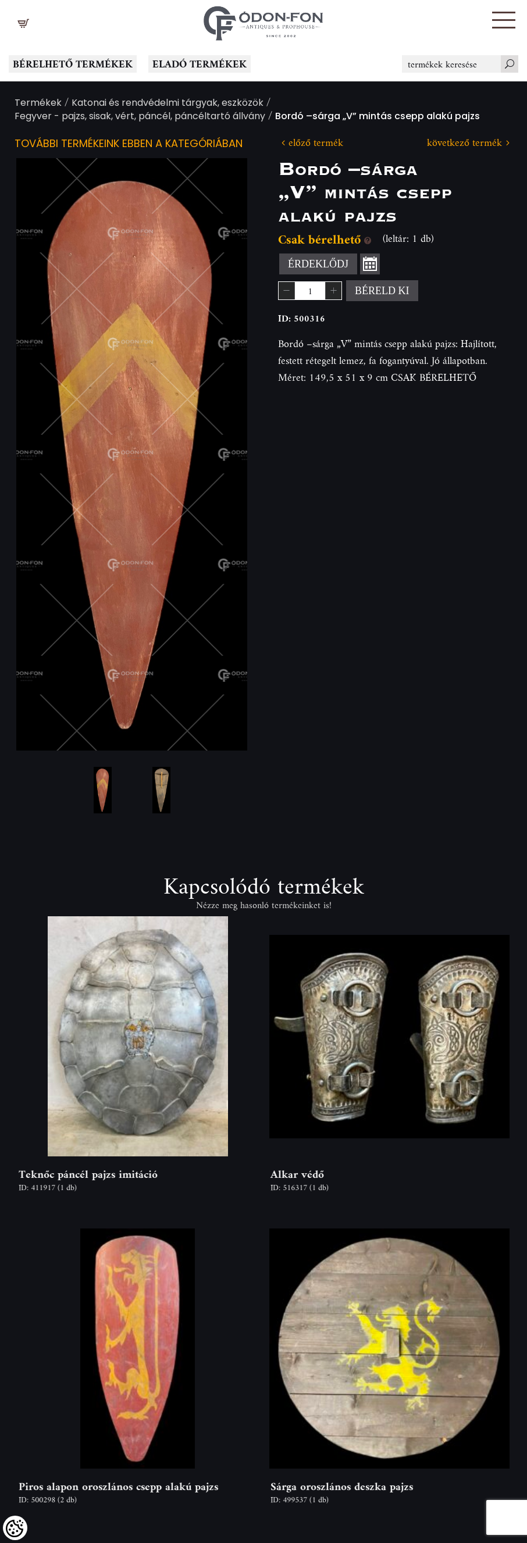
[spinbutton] (310, 290)
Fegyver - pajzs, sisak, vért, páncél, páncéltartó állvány (140, 117)
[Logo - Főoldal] (263, 20)
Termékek (38, 103)
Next (220, 454)
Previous (44, 454)
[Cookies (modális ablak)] (15, 1528)
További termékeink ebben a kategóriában (129, 144)
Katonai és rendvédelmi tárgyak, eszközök (168, 103)
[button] (503, 20)
